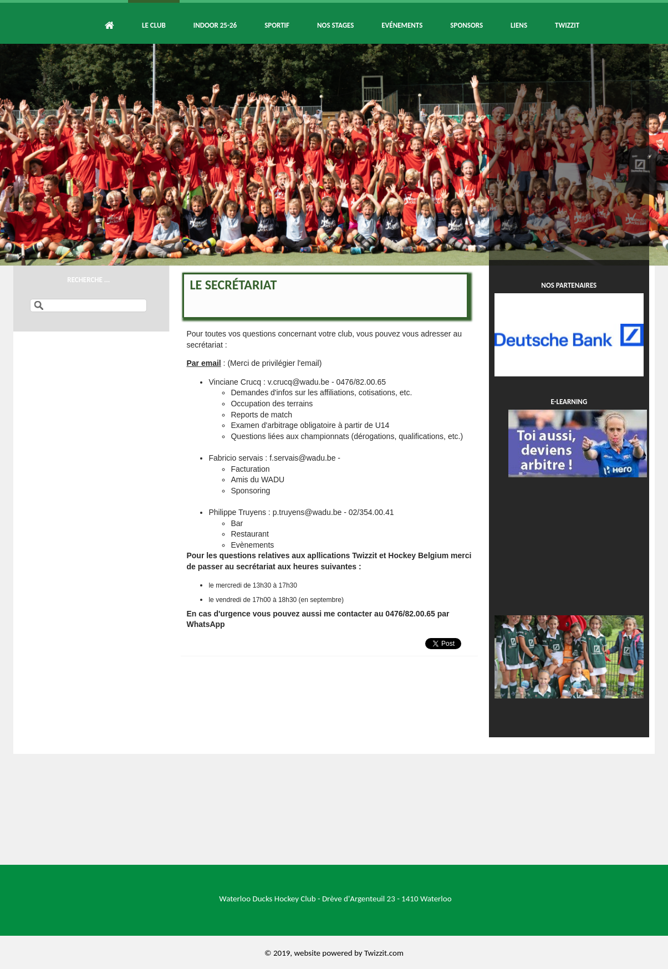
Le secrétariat (233, 285)
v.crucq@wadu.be (298, 382)
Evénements (401, 25)
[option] (334, 155)
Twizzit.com (384, 953)
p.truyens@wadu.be (307, 512)
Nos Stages (335, 25)
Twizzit (567, 25)
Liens (519, 25)
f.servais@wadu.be (302, 457)
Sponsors (466, 25)
